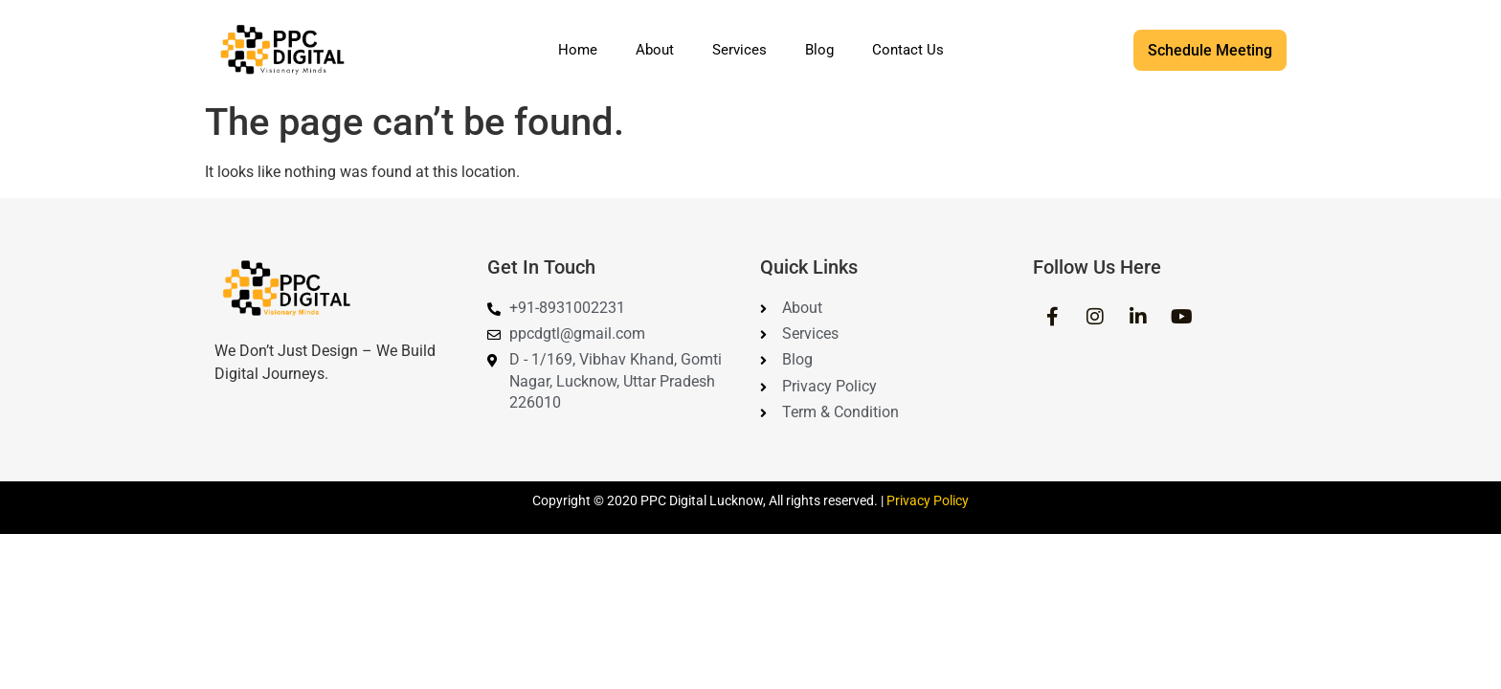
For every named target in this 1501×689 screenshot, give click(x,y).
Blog (819, 49)
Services (739, 49)
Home (577, 49)
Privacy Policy (927, 500)
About (655, 49)
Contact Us (908, 49)
